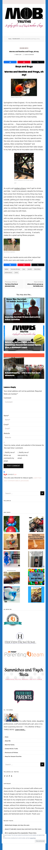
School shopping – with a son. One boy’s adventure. (22, 374)
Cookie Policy (33, 838)
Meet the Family (9, 745)
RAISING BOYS (24, 48)
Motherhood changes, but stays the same (17, 825)
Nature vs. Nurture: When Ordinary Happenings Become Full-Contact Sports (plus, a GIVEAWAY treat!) (23, 345)
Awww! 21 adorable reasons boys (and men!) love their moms (23, 829)
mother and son (8, 272)
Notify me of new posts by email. (23, 455)
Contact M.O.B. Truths (11, 749)
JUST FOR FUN (9, 314)
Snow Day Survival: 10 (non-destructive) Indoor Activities (22, 318)
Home (6, 737)
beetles (6, 269)
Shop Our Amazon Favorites (13, 756)
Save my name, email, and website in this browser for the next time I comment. (24, 446)
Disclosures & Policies (11, 752)
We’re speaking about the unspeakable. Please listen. (21, 833)
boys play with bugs (15, 269)
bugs (24, 269)
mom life (30, 269)
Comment (7, 398)
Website (7, 433)
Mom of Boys (37, 269)
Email (6, 425)
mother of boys (20, 188)
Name (6, 416)
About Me (8, 741)
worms (16, 272)
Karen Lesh (18, 54)
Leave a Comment (29, 54)
